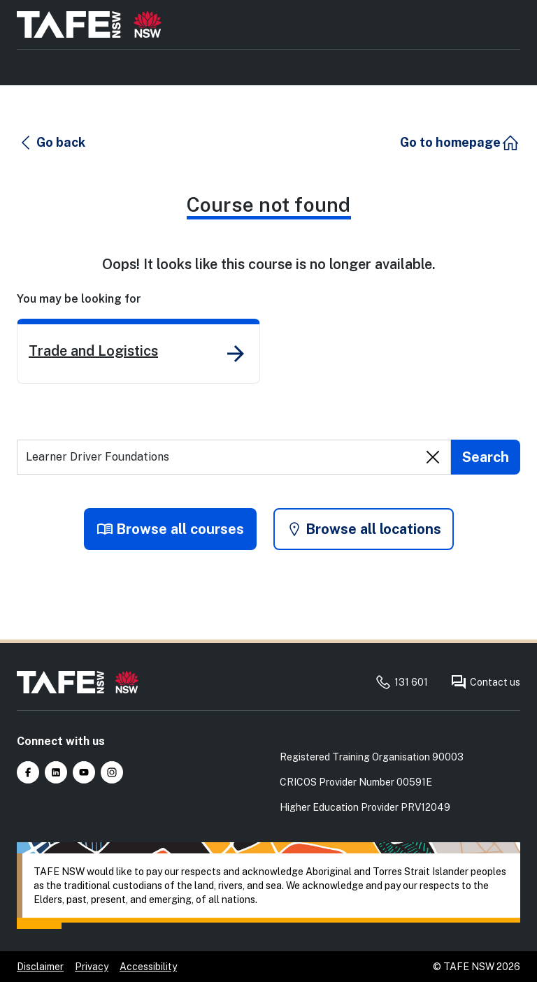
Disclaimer (40, 966)
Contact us (485, 682)
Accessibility (148, 966)
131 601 (401, 682)
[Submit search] (485, 457)
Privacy (91, 966)
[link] (138, 351)
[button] (52, 142)
